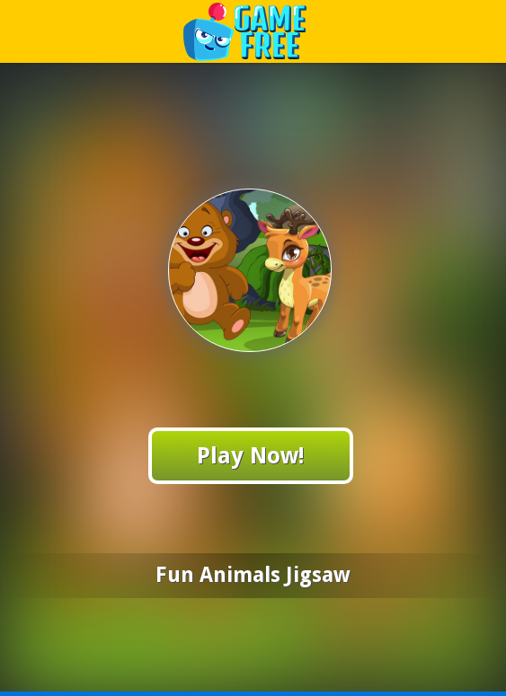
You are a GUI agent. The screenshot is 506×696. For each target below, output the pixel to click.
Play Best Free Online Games (253, 31)
